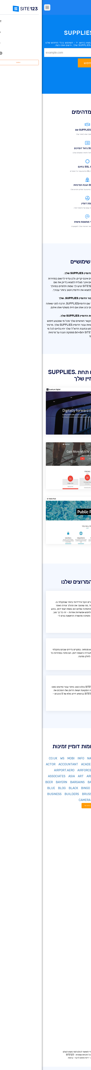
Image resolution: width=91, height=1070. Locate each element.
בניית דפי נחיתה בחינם (75, 919)
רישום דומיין (80, 915)
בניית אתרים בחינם (77, 906)
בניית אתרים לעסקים (76, 924)
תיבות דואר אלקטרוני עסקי (73, 960)
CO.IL (71, 764)
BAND (50, 782)
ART (39, 776)
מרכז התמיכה (79, 1010)
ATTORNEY (80, 782)
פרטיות (51, 1058)
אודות (82, 1006)
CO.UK (11, 758)
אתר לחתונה (79, 942)
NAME (49, 758)
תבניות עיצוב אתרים (76, 886)
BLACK (31, 788)
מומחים (82, 1028)
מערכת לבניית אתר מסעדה (73, 977)
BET (71, 788)
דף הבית (81, 864)
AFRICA (72, 770)
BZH (74, 800)
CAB (65, 800)
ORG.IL (60, 764)
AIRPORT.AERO (22, 770)
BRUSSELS (47, 794)
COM (85, 758)
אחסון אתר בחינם (77, 986)
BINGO (43, 788)
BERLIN (82, 788)
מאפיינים (81, 873)
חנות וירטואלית (78, 910)
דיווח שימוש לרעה (40, 1058)
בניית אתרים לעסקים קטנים (73, 951)
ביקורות (82, 877)
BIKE (54, 788)
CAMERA (43, 800)
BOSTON (82, 794)
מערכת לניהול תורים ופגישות (72, 982)
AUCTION (63, 782)
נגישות (28, 1058)
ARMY (49, 776)
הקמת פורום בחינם (77, 968)
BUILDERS (30, 794)
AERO (84, 770)
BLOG (20, 788)
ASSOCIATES (15, 776)
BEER (7, 782)
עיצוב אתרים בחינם (77, 991)
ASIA (29, 776)
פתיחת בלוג (80, 964)
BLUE (9, 788)
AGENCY (58, 770)
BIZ (58, 758)
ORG (67, 758)
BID (63, 788)
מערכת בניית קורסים (76, 973)
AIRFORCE (43, 770)
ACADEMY (46, 764)
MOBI (29, 758)
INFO (39, 758)
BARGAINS (35, 782)
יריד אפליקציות (74, 891)
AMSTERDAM (65, 776)
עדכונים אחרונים (78, 895)
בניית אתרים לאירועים (75, 933)
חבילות (82, 869)
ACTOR (9, 764)
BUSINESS (12, 794)
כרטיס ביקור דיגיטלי (76, 955)
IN (86, 764)
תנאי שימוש (60, 1058)
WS (20, 758)
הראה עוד (45, 805)
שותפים (82, 1024)
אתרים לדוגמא (78, 882)
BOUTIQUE (65, 794)
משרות (77, 1019)
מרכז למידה (80, 1015)
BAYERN (19, 782)
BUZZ (84, 800)
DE (80, 764)
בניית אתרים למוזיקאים (75, 937)
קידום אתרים (79, 995)
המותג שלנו (80, 1033)
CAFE (55, 800)
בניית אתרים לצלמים (76, 928)
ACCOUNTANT (26, 764)
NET (76, 758)
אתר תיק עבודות (78, 946)
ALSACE (82, 776)
